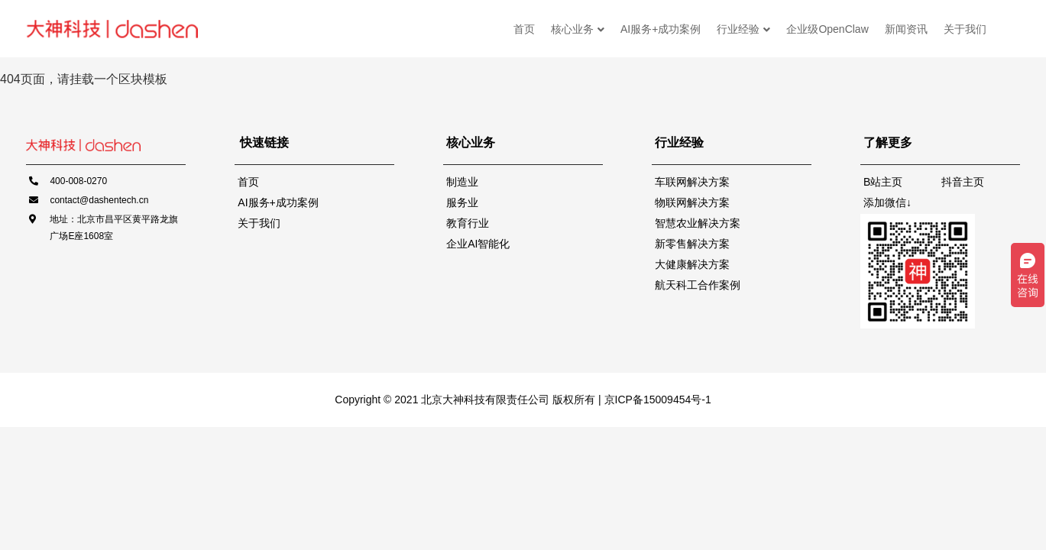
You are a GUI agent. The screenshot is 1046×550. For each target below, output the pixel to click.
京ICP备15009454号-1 (656, 399)
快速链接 (264, 142)
